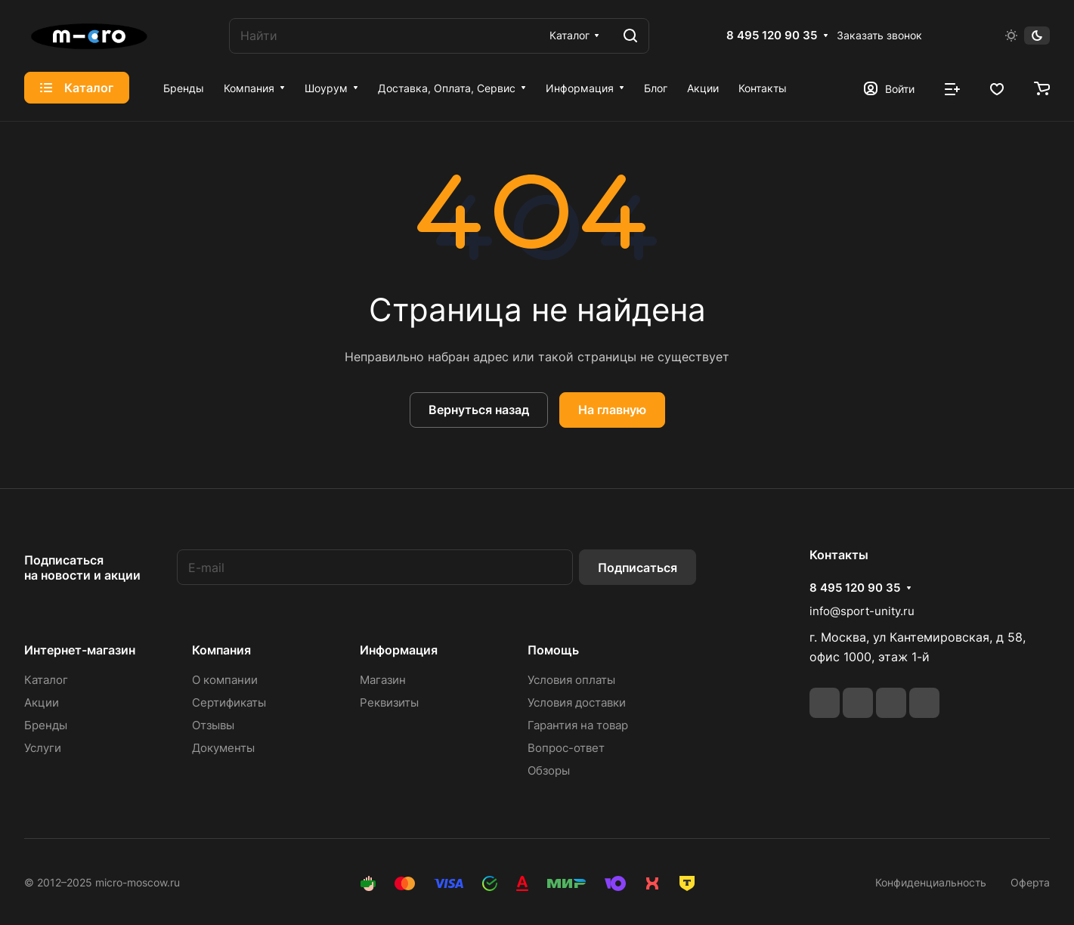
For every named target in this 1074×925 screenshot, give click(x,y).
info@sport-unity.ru (862, 611)
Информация (399, 649)
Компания (221, 649)
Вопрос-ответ (566, 748)
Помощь (553, 649)
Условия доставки (577, 702)
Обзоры (549, 770)
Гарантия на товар (578, 725)
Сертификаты (229, 702)
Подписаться (637, 567)
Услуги (42, 748)
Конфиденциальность (930, 882)
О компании (225, 680)
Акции (41, 702)
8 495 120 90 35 (771, 35)
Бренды (45, 725)
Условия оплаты (571, 680)
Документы (223, 748)
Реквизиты (389, 702)
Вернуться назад (479, 409)
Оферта (1030, 882)
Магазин (383, 680)
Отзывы (213, 725)
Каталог (46, 680)
